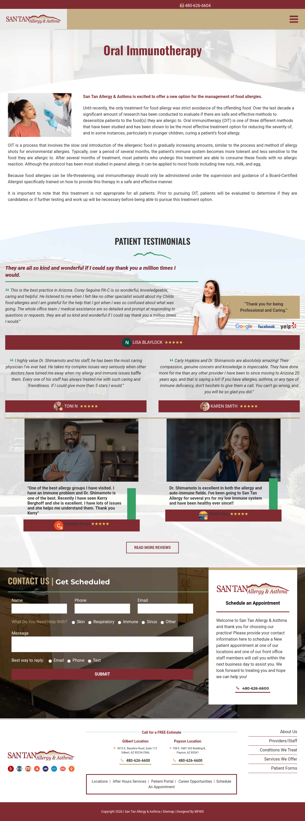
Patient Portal (162, 781)
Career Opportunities (195, 781)
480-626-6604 (195, 5)
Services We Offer (280, 759)
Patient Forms (284, 768)
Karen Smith (218, 406)
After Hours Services (129, 781)
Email (165, 604)
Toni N (65, 406)
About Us (288, 731)
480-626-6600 (252, 688)
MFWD (199, 811)
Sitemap (168, 811)
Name (39, 604)
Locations (100, 781)
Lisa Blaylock (142, 342)
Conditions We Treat (278, 750)
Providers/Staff (283, 740)
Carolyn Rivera (72, 523)
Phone (102, 604)
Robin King (214, 513)
